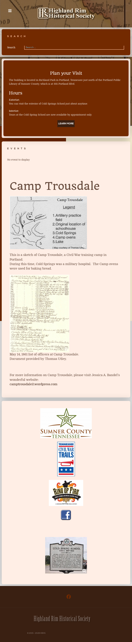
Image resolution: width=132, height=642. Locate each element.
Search (11, 47)
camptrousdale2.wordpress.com (33, 384)
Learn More (66, 123)
